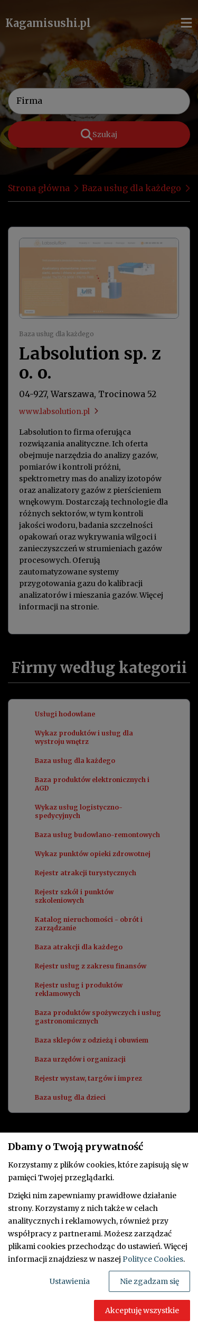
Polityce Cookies (152, 1259)
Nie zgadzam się (149, 1281)
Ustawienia (70, 1281)
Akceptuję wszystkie (142, 1310)
